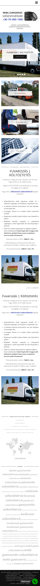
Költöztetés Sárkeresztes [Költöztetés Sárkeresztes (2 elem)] (17, 540)
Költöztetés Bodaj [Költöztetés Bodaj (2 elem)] (22, 531)
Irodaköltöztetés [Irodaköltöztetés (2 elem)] (16, 514)
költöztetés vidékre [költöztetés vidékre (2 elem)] (28, 540)
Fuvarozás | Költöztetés (20, 167)
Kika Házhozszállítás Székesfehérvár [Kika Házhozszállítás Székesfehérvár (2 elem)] (29, 519)
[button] (37, 2)
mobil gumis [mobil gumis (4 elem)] (20, 546)
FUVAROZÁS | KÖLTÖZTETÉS (20, 52)
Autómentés (20, 420)
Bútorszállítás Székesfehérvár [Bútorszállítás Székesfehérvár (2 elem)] (18, 491)
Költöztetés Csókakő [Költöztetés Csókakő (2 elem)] (7, 534)
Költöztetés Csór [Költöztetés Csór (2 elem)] (16, 534)
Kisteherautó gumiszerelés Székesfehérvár (20, 429)
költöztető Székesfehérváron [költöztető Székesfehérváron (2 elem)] (20, 543)
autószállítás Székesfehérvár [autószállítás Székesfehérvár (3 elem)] (28, 487)
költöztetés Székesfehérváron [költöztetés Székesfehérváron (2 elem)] (31, 538)
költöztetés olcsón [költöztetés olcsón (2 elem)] (18, 536)
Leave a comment (32, 288)
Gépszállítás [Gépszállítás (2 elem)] (25, 510)
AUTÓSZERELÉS (11, 575)
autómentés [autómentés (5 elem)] (24, 474)
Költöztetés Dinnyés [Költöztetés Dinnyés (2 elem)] (25, 534)
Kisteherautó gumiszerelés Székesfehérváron (20, 577)
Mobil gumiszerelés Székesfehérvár (20, 432)
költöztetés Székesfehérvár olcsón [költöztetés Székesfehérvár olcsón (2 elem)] (16, 538)
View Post (20, 56)
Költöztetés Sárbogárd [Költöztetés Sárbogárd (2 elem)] (7, 540)
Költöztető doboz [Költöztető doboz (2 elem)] (9, 543)
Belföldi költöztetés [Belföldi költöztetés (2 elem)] (6, 491)
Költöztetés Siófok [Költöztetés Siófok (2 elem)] (27, 536)
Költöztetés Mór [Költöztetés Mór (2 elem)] (10, 536)
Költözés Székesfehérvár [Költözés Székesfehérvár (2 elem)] (32, 543)
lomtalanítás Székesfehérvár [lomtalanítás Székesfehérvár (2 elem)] (7, 546)
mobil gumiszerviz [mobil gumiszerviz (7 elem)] (14, 559)
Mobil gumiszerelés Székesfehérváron (21, 576)
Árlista (32, 580)
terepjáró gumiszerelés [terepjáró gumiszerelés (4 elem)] (23, 563)
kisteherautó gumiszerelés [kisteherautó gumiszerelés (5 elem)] (20, 523)
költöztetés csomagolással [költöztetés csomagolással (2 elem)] (32, 531)
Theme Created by (20, 583)
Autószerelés (20, 423)
